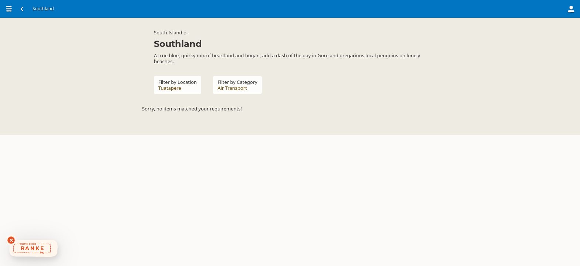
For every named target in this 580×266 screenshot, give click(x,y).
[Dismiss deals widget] (11, 240)
